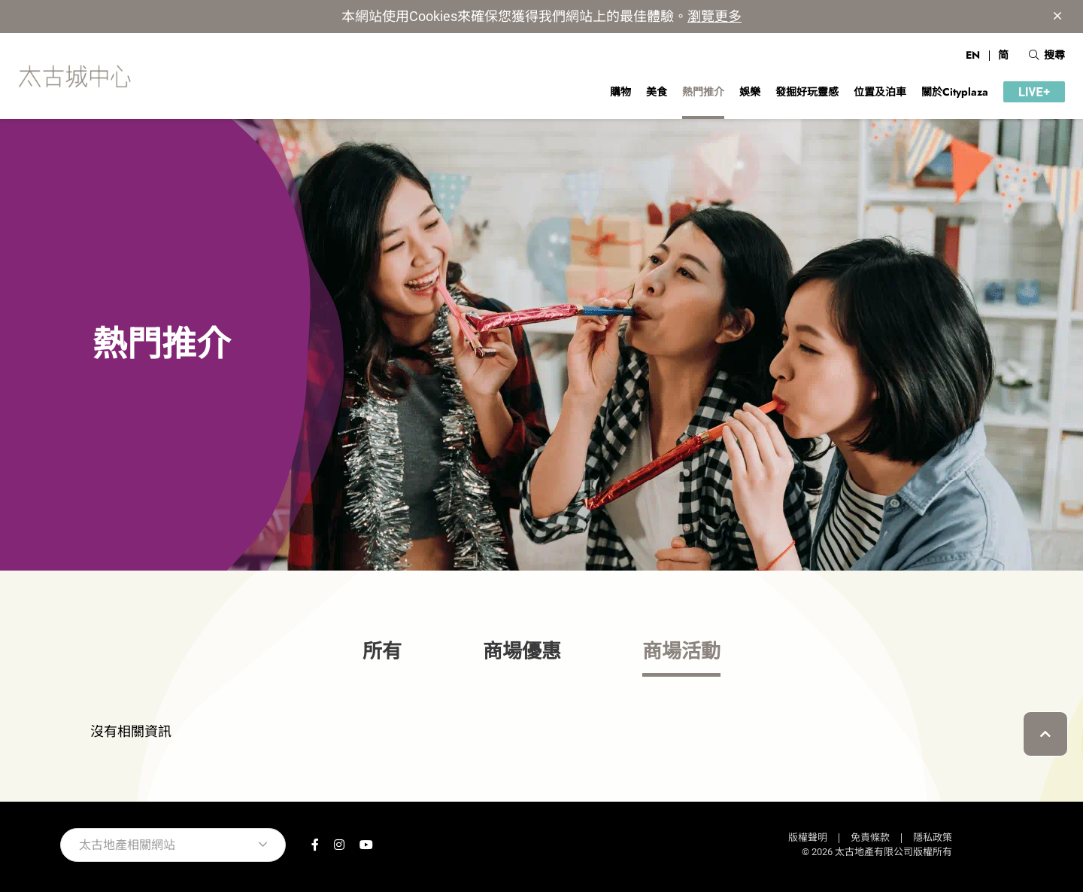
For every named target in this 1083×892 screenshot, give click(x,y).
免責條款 (870, 837)
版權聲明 (807, 837)
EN (973, 54)
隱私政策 (932, 837)
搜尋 (1047, 54)
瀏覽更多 (714, 16)
